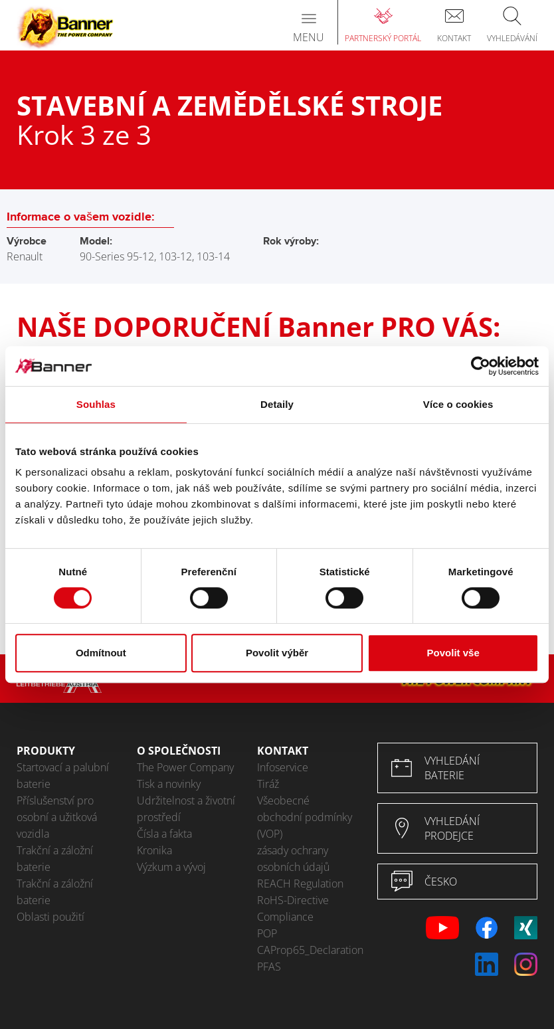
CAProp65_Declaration (307, 950)
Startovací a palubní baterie (63, 775)
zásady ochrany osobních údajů (293, 858)
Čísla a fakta (164, 833)
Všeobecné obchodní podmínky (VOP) (304, 817)
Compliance (285, 916)
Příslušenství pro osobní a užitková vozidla (57, 817)
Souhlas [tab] (96, 404)
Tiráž (268, 784)
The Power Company (185, 767)
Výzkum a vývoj (171, 867)
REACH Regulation (300, 883)
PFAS (269, 966)
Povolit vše (453, 652)
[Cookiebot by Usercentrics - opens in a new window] (480, 366)
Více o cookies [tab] (458, 404)
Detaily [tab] (277, 404)
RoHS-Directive (293, 900)
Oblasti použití (50, 916)
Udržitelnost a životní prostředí (186, 808)
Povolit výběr (277, 652)
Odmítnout (101, 652)
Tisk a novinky (169, 784)
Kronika (154, 850)
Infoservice (282, 767)
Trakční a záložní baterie (55, 858)
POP (267, 933)
